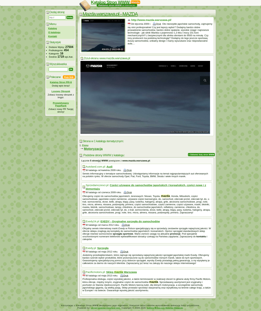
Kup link (68, 77)
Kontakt (52, 36)
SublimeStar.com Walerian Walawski (165, 308)
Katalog (52, 28)
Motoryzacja (93, 149)
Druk (158, 24)
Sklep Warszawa (121, 272)
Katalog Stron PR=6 (61, 82)
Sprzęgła (103, 248)
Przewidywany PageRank (61, 104)
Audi (109, 166)
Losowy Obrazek (60, 91)
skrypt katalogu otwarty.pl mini (105, 308)
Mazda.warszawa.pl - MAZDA (110, 14)
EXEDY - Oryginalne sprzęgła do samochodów (130, 221)
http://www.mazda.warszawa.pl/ (151, 19)
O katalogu (54, 32)
